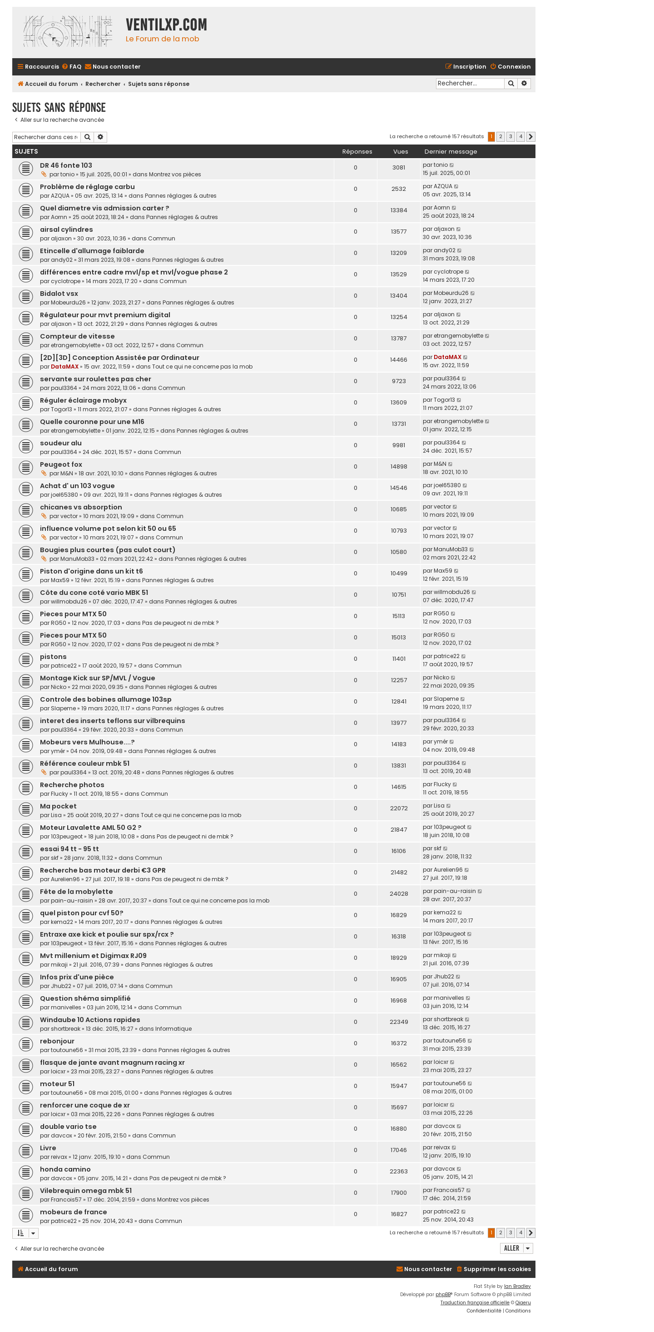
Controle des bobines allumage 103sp (106, 699)
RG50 (58, 623)
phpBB (443, 1294)
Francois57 (66, 1199)
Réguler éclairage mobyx (83, 400)
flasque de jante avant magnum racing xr (112, 1062)
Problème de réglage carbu (87, 186)
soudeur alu (61, 443)
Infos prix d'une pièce (77, 977)
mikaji (59, 964)
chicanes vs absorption (81, 507)
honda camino (65, 1169)
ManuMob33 (77, 559)
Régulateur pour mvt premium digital (105, 314)
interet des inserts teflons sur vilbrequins (112, 720)
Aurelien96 (65, 879)
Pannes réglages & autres (181, 196)
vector (69, 516)
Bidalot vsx (59, 293)
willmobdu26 (69, 601)
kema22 (62, 922)
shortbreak (65, 1029)
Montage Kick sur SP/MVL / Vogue (97, 678)
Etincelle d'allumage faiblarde (92, 250)
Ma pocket (58, 806)
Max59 (60, 580)
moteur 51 (57, 1083)
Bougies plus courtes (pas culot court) (108, 549)
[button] (530, 137)
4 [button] (520, 136)
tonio (67, 174)
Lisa (56, 815)
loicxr (58, 1071)
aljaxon (61, 238)
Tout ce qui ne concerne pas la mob (202, 366)
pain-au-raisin (72, 900)
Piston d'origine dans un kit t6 (91, 571)
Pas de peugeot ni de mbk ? (180, 623)
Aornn (59, 217)
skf (55, 858)
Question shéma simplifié (85, 998)
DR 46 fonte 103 (66, 165)
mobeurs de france (73, 1212)
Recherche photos (72, 784)
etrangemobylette (75, 345)
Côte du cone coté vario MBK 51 (94, 592)
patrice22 (64, 665)
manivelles (66, 1007)
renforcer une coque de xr (85, 1105)
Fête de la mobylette (76, 891)
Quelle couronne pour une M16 (92, 421)
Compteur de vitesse (77, 336)
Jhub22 (61, 986)
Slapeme (63, 708)
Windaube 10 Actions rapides (90, 1019)
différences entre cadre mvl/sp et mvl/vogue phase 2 (134, 272)
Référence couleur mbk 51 (84, 763)
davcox (61, 1135)
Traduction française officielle (475, 1302)
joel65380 (64, 495)
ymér (58, 751)
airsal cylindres (66, 229)
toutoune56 (67, 1050)
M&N (66, 473)
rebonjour (57, 1041)
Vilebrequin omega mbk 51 (86, 1190)
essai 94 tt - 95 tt (69, 848)
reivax (59, 1157)
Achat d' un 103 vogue (77, 485)
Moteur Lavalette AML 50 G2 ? (91, 827)
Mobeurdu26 (68, 302)
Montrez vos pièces (175, 174)
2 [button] (500, 136)
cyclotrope (65, 281)
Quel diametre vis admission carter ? (104, 208)
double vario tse (68, 1126)
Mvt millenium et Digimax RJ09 (93, 955)
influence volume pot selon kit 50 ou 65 (108, 528)
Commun (161, 238)
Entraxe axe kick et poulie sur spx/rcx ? (107, 934)
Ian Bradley (517, 1286)
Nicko (58, 687)
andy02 (62, 260)
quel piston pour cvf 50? (82, 913)
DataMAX (65, 366)
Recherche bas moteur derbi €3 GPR (103, 870)
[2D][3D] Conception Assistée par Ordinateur (119, 357)
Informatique (173, 1029)
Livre (48, 1147)
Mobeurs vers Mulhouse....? (87, 742)
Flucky (59, 794)
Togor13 (61, 409)
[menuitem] (71, 67)
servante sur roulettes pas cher (95, 379)
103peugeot (67, 836)
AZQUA (60, 196)
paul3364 (64, 388)
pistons (53, 656)
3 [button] (510, 136)
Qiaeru (523, 1302)
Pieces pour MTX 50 (73, 614)
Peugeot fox (61, 464)
